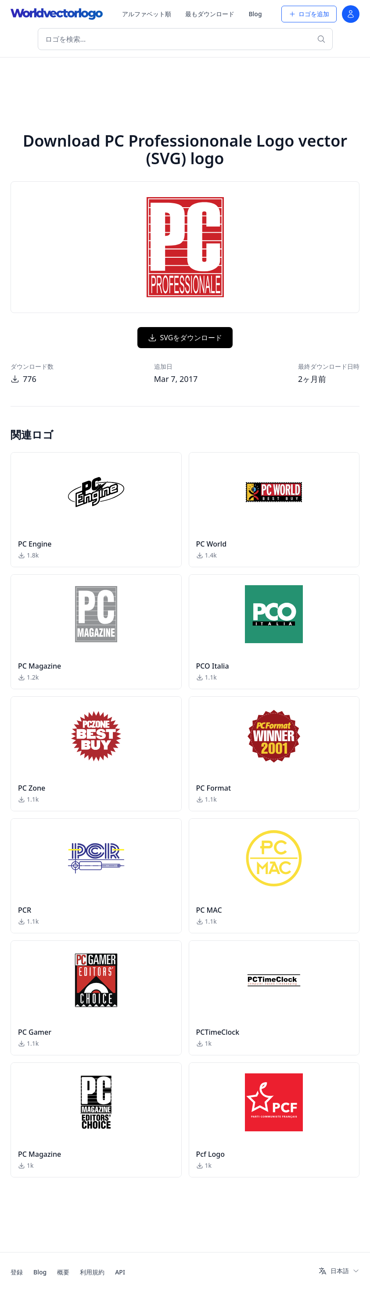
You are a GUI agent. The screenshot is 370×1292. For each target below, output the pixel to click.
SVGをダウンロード (185, 337)
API (120, 1272)
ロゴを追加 (309, 14)
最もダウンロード (209, 14)
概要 (63, 1272)
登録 (17, 1272)
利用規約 (92, 1272)
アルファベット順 (146, 14)
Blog (255, 14)
